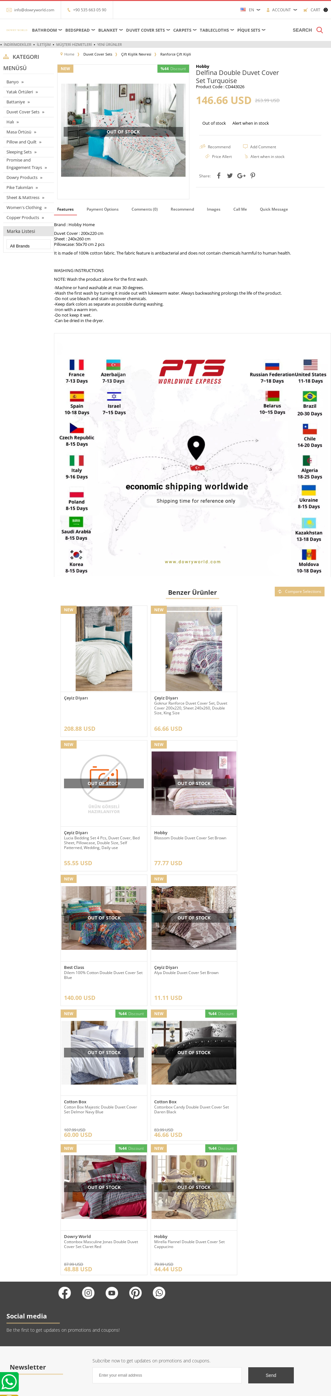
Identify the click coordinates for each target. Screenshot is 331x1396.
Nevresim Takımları (20, 1345)
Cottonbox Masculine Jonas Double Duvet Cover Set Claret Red (279, 971)
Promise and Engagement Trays (24, 163)
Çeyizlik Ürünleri (17, 1316)
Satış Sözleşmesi (73, 1316)
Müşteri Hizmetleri (74, 44)
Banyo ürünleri (16, 1326)
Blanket (108, 30)
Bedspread (77, 30)
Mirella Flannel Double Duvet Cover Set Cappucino (99, 1104)
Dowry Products (21, 177)
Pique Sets (248, 30)
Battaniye (15, 102)
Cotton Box (75, 964)
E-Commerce (183, 1388)
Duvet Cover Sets (145, 30)
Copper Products (22, 217)
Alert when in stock (250, 123)
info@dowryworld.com (34, 10)
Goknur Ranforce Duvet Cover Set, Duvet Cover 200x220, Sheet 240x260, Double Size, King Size (189, 707)
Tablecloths (214, 30)
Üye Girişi (177, 1287)
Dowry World (255, 964)
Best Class (163, 830)
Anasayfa (121, 1277)
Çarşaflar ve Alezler (20, 1277)
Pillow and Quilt (21, 142)
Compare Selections (299, 591)
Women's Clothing (24, 207)
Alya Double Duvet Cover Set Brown (274, 835)
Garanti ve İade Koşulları (80, 1326)
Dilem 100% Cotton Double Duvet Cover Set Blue (192, 838)
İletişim (44, 44)
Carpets (182, 30)
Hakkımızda (69, 1297)
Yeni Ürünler (109, 44)
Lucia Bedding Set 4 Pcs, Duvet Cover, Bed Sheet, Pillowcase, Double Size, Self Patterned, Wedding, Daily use (280, 707)
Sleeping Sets (19, 152)
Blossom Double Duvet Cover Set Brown (100, 835)
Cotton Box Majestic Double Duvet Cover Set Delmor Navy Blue (100, 971)
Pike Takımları (19, 187)
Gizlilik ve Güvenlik (75, 1335)
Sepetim (120, 1316)
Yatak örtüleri (15, 1306)
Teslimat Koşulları (74, 1277)
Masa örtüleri (15, 1287)
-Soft (165, 1388)
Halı (10, 122)
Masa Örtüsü (18, 132)
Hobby (70, 830)
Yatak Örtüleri (19, 92)
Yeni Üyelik (178, 1277)
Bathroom (44, 30)
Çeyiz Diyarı (76, 697)
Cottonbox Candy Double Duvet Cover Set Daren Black (190, 971)
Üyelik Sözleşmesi (75, 1306)
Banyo (12, 82)
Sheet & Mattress (22, 197)
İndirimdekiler (17, 44)
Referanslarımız (72, 1287)
